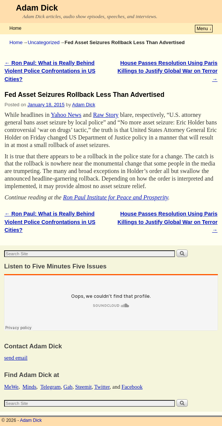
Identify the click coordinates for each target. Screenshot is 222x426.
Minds (29, 387)
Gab (67, 387)
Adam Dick (37, 7)
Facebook (132, 387)
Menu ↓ (204, 28)
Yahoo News (66, 115)
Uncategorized (43, 42)
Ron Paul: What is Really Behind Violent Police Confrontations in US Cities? (50, 71)
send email (15, 358)
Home (15, 28)
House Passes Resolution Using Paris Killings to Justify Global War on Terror (167, 71)
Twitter (102, 387)
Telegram (50, 387)
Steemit (83, 387)
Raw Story (106, 115)
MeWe (11, 387)
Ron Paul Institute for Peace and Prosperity (115, 197)
